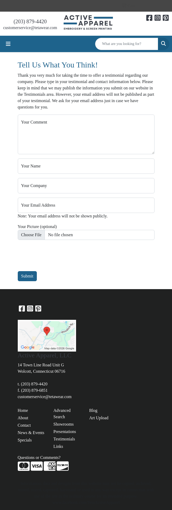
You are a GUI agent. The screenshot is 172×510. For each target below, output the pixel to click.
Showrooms (64, 424)
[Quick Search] (126, 44)
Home (23, 410)
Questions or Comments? (39, 457)
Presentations (65, 431)
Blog (93, 410)
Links (58, 446)
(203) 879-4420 (30, 21)
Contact (24, 425)
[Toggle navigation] (8, 44)
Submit (27, 276)
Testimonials (64, 439)
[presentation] (58, 254)
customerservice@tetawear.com (30, 27)
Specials (25, 440)
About (23, 418)
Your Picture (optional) (37, 226)
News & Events (31, 432)
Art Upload (98, 418)
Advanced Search (62, 413)
